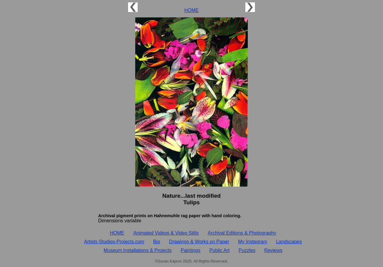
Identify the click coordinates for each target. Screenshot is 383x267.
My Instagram (252, 241)
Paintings (190, 250)
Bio (156, 241)
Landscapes (289, 241)
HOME (191, 10)
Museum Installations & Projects (138, 250)
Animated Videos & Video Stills (166, 233)
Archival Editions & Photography (242, 233)
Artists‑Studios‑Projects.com (114, 241)
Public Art (219, 250)
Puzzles (246, 250)
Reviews (273, 250)
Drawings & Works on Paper (199, 241)
